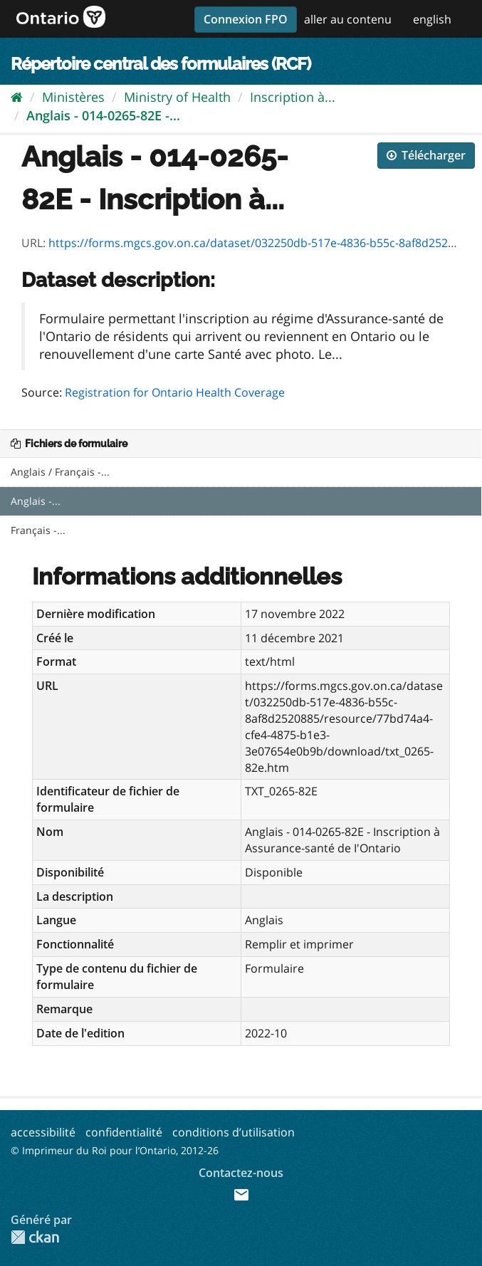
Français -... (38, 530)
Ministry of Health (177, 96)
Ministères (73, 96)
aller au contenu (348, 19)
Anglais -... (36, 501)
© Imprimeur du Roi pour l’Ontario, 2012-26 (115, 1150)
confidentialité (123, 1132)
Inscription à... (292, 96)
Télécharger (426, 155)
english (432, 19)
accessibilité (43, 1132)
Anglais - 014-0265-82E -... (103, 115)
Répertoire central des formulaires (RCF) (160, 63)
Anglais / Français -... (60, 471)
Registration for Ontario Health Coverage (175, 392)
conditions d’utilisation (233, 1132)
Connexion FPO (246, 19)
